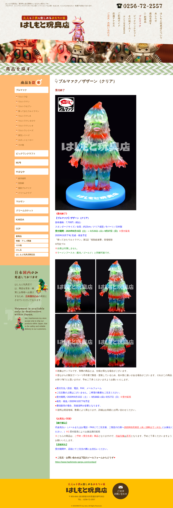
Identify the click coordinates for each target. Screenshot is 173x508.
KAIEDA (20, 219)
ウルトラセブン (24, 106)
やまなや (20, 172)
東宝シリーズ (24, 135)
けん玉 (19, 250)
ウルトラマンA (24, 116)
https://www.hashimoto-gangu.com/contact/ (75, 462)
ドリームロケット (24, 210)
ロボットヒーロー (25, 140)
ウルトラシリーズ (25, 130)
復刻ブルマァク (24, 188)
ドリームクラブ (24, 193)
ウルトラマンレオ (25, 126)
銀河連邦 (22, 178)
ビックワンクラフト (25, 153)
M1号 (18, 163)
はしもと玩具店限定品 (25, 254)
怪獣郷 (21, 183)
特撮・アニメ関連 (23, 241)
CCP (18, 229)
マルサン (20, 201)
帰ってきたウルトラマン (28, 111)
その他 (21, 145)
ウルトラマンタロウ (26, 121)
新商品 (19, 236)
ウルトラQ (22, 97)
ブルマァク (21, 90)
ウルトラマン (24, 101)
